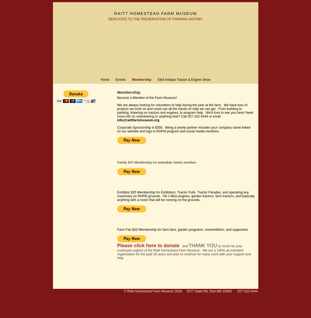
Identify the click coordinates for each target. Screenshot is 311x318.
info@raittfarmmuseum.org (138, 120)
